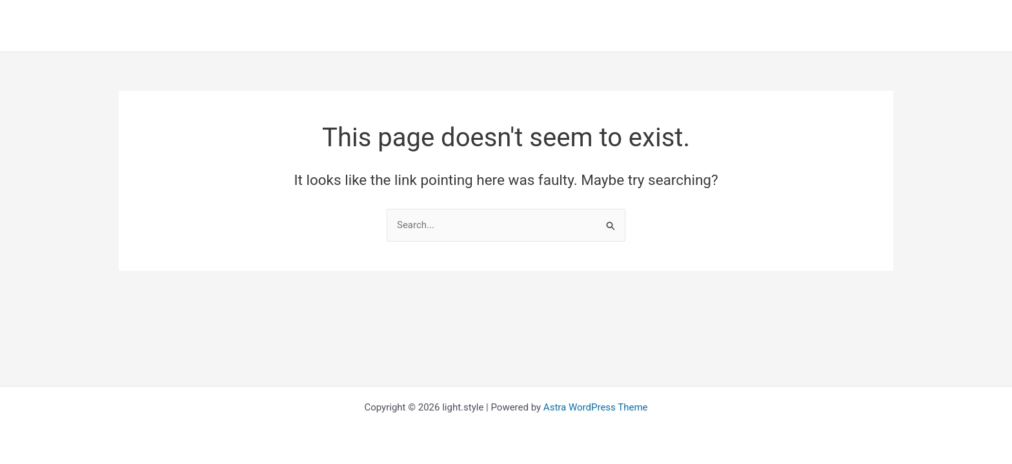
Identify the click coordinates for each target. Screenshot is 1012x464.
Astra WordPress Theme (595, 407)
